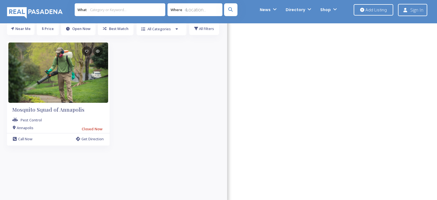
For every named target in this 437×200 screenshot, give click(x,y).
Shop (325, 9)
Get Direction (90, 138)
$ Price (48, 28)
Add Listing (373, 9)
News (265, 9)
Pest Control (31, 120)
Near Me (21, 28)
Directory (295, 9)
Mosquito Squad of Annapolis (48, 109)
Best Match (115, 28)
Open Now (78, 28)
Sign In (416, 10)
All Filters (204, 28)
